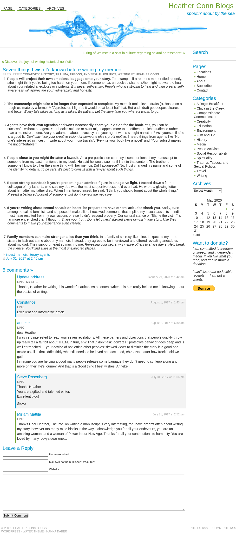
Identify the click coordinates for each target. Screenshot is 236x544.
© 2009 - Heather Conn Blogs (24, 535)
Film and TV (206, 135)
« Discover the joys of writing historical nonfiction (38, 62)
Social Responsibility (212, 153)
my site (32, 282)
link (20, 282)
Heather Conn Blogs (201, 6)
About (201, 81)
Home (201, 77)
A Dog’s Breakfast (210, 104)
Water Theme (33, 538)
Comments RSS (224, 535)
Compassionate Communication (207, 115)
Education (204, 126)
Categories (30, 8)
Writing (124, 74)
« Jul (196, 235)
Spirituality (204, 158)
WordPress (10, 538)
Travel (201, 171)
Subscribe (204, 86)
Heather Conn (147, 74)
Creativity (31, 74)
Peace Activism (208, 149)
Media (201, 144)
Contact (202, 90)
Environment (206, 130)
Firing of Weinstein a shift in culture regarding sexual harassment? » (134, 53)
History (47, 74)
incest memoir (16, 254)
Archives (55, 8)
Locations (204, 72)
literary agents (39, 254)
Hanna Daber (56, 538)
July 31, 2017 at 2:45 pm (24, 258)
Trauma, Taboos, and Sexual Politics (86, 74)
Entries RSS (198, 535)
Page (8, 8)
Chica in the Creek (210, 108)
